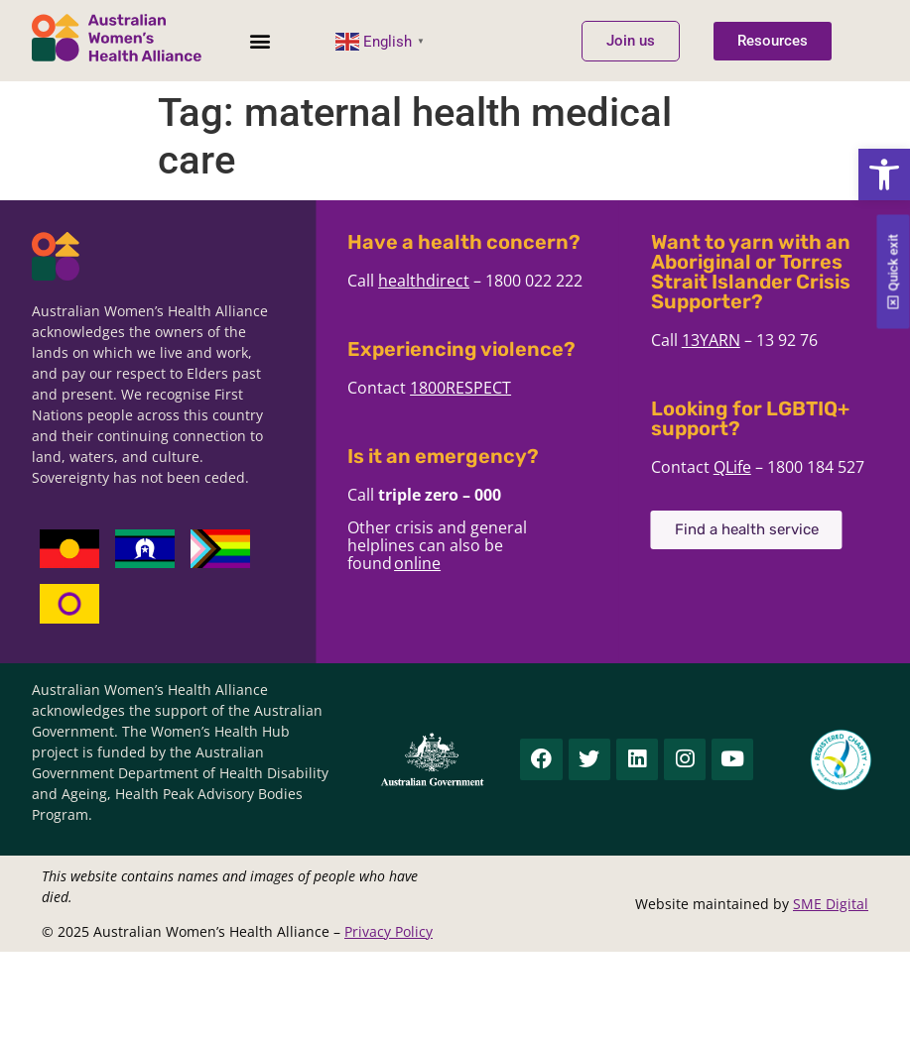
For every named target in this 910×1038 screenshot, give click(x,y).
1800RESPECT (495, 388)
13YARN (745, 340)
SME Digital (830, 903)
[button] (884, 174)
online (452, 563)
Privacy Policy (388, 931)
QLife (767, 467)
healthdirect (458, 280)
